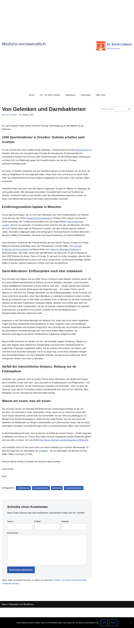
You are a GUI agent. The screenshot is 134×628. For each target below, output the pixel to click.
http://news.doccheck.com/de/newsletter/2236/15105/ (33, 457)
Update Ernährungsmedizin (40, 221)
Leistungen (86, 95)
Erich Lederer (11, 115)
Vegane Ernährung (75, 506)
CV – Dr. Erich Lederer (49, 95)
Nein (113, 622)
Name (10, 540)
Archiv (31, 95)
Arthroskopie (23, 506)
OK (104, 622)
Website (65, 540)
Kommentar (13, 552)
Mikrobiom (58, 506)
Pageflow (44, 468)
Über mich (101, 95)
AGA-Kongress (84, 150)
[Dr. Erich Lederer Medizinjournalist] (114, 46)
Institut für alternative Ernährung (66, 253)
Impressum (70, 95)
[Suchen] (113, 109)
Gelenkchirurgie (41, 506)
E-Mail (38, 540)
